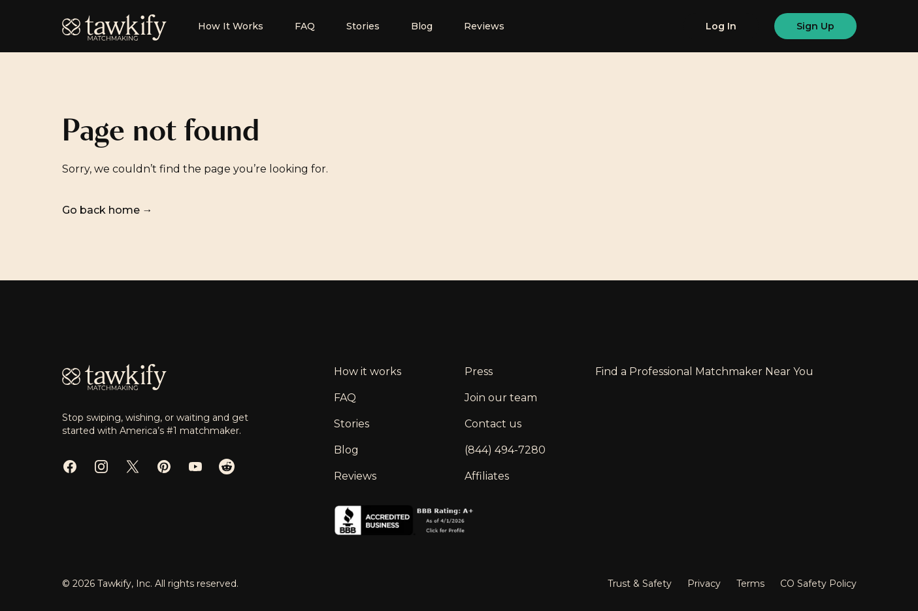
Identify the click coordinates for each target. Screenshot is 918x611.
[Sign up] (815, 26)
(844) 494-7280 (505, 450)
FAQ (305, 26)
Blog (422, 26)
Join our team (501, 397)
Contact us (493, 424)
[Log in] (721, 26)
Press (479, 371)
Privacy (704, 583)
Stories (363, 26)
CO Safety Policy (818, 583)
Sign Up (815, 26)
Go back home (107, 210)
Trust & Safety (640, 583)
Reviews (484, 26)
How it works (367, 371)
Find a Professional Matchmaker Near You (704, 371)
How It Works (230, 26)
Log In (721, 26)
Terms (750, 583)
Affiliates (487, 476)
